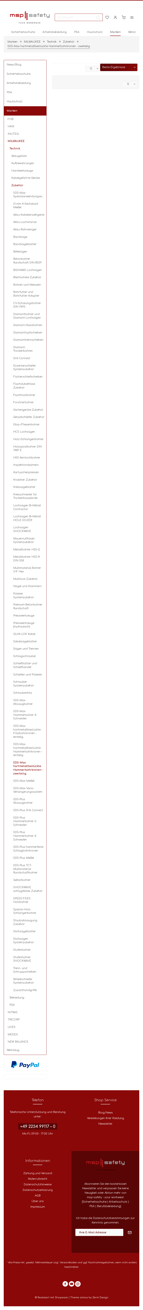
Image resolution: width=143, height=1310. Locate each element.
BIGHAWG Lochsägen (27, 270)
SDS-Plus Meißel (23, 858)
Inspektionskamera (26, 465)
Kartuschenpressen (26, 472)
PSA (9, 92)
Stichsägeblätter (24, 931)
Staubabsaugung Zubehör (25, 922)
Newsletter (105, 1123)
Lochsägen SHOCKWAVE (22, 529)
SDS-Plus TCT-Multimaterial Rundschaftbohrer (25, 869)
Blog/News (105, 1112)
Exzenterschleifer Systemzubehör (24, 367)
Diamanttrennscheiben (28, 339)
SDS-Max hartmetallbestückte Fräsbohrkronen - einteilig (27, 731)
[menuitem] (79, 17)
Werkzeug (13, 1050)
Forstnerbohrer (23, 402)
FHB (10, 119)
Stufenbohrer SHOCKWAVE (22, 959)
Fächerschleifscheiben (28, 376)
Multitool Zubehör (25, 579)
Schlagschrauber (24, 656)
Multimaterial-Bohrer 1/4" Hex (27, 570)
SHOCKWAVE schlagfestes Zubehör (28, 889)
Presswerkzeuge (23, 615)
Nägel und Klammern (27, 586)
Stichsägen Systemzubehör (23, 940)
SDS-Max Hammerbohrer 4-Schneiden (25, 715)
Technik (14, 148)
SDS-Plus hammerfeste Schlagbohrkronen (28, 849)
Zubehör (17, 185)
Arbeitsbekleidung (19, 83)
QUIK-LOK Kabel (24, 634)
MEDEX (13, 1034)
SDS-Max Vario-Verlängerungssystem (27, 790)
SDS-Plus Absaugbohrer (23, 801)
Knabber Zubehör (25, 479)
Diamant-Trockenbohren (23, 349)
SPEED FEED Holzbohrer (22, 900)
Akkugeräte (19, 156)
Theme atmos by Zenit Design (89, 1297)
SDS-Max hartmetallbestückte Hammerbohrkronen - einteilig (27, 750)
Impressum (37, 1206)
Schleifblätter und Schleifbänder (25, 665)
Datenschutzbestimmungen (111, 1218)
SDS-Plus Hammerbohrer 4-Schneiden (25, 836)
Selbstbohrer (22, 880)
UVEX (11, 1027)
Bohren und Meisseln (27, 284)
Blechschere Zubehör (27, 277)
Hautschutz (15, 101)
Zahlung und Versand (37, 1173)
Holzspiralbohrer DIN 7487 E (27, 448)
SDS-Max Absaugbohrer (23, 702)
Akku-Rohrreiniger (25, 229)
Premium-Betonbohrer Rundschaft (27, 606)
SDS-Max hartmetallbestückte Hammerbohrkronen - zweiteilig (28, 768)
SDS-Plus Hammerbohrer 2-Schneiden (25, 821)
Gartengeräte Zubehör (28, 409)
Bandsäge (20, 237)
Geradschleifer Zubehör (29, 417)
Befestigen (20, 251)
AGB (38, 1195)
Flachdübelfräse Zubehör (24, 386)
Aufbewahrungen (22, 163)
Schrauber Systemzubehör (23, 683)
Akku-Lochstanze (24, 222)
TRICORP (14, 1019)
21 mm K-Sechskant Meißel (25, 205)
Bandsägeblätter (24, 244)
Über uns (37, 1201)
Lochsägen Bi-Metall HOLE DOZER (27, 518)
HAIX (11, 126)
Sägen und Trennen (26, 648)
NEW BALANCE (18, 1041)
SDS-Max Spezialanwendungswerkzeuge (29, 194)
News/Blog (14, 64)
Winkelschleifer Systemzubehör (23, 981)
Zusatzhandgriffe (25, 990)
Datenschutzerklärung (38, 1190)
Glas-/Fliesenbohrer (26, 424)
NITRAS (13, 1012)
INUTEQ (13, 133)
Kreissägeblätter (24, 487)
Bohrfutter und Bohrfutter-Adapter (26, 294)
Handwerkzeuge (22, 170)
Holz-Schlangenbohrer (28, 439)
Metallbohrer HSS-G (26, 549)
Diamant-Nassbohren (27, 325)
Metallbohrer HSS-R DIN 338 (26, 558)
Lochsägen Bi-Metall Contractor (27, 507)
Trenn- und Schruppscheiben (24, 970)
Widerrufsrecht (37, 1179)
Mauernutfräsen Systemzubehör (24, 540)
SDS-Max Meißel (23, 780)
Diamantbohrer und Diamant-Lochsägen (27, 316)
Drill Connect (21, 358)
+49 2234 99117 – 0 (37, 1126)
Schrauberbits (22, 692)
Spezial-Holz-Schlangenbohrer (24, 911)
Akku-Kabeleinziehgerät (29, 214)
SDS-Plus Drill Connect (28, 810)
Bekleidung (16, 997)
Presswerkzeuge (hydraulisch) (23, 625)
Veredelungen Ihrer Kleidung (105, 1118)
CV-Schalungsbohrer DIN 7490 (27, 305)
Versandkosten (68, 1262)
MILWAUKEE (16, 141)
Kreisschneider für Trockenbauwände (25, 496)
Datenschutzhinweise (38, 1184)
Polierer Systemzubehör (23, 595)
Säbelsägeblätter (25, 641)
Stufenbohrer (22, 949)
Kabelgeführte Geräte (25, 178)
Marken (12, 110)
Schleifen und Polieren (27, 674)
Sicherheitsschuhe (19, 74)
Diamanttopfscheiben (27, 332)
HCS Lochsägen (24, 431)
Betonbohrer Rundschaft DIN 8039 (27, 261)
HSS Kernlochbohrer (26, 457)
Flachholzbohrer (24, 395)
